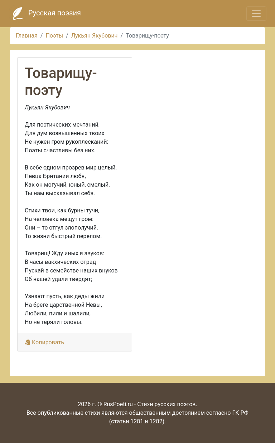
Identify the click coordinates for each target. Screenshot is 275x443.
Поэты (54, 35)
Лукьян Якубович (94, 35)
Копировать (44, 342)
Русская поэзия (45, 14)
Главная (27, 35)
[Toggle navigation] (256, 13)
